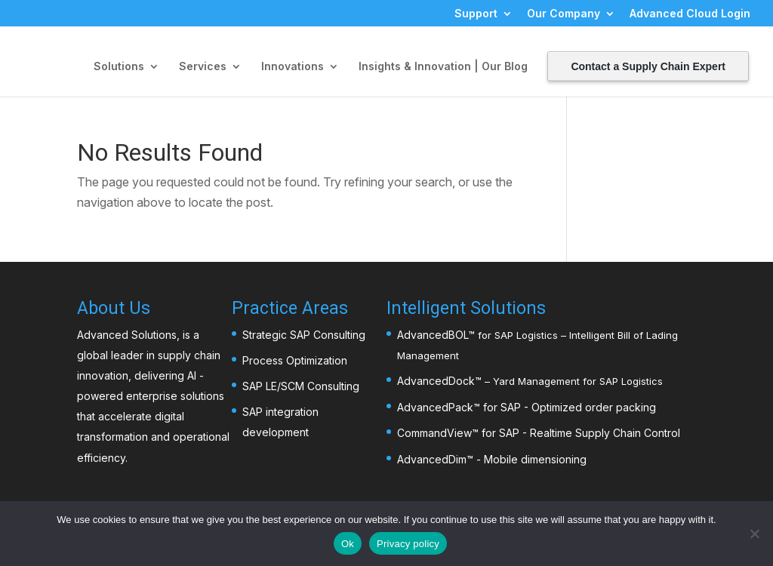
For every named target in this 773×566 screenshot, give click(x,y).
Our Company (563, 14)
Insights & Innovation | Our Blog (443, 66)
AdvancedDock (436, 380)
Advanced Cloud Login (690, 14)
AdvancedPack (435, 407)
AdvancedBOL (432, 334)
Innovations (292, 66)
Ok (347, 543)
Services (202, 66)
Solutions (119, 66)
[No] (754, 533)
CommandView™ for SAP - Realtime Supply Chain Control (538, 432)
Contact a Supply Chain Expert (648, 66)
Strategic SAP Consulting (303, 334)
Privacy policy (408, 543)
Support (475, 14)
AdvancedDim (432, 459)
